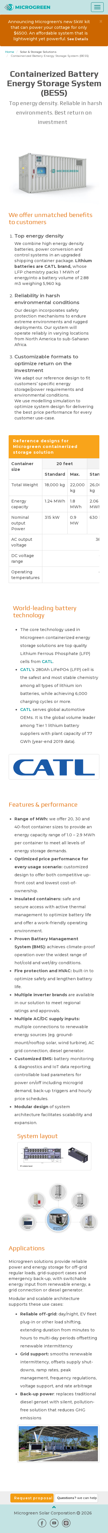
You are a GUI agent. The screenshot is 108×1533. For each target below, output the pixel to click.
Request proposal (33, 1498)
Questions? (77, 1498)
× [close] (101, 21)
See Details (77, 39)
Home (9, 52)
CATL (47, 661)
